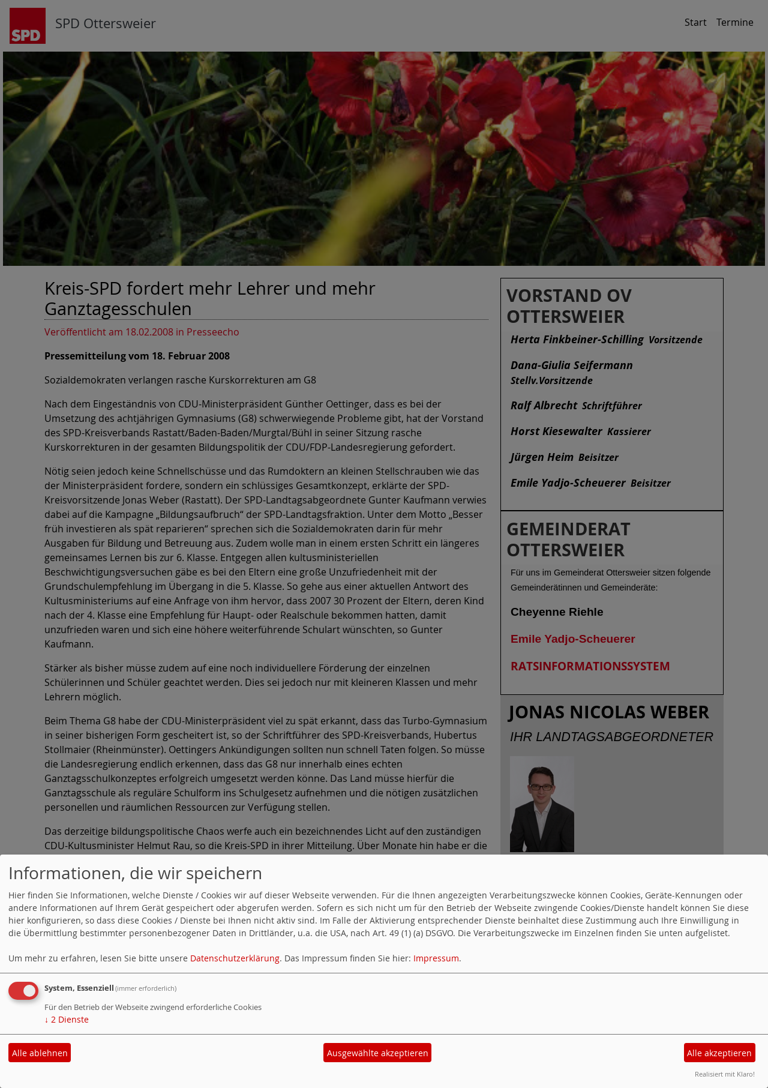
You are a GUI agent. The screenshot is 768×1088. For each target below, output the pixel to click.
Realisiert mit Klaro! (725, 1073)
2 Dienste (66, 1019)
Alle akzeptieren (719, 1053)
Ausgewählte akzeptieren (377, 1053)
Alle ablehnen (40, 1053)
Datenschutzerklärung (235, 958)
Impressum (436, 958)
